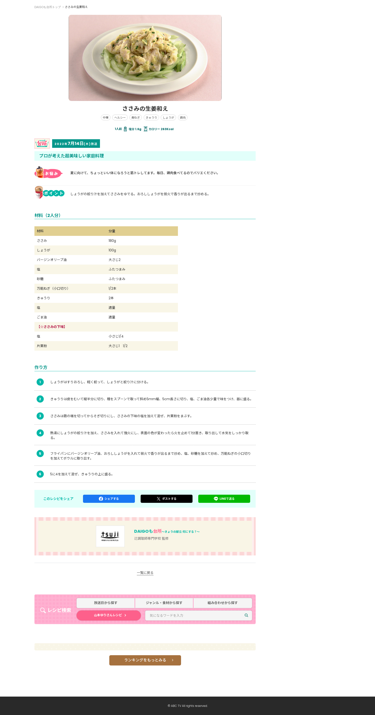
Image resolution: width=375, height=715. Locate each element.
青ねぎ (135, 118)
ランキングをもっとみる (145, 660)
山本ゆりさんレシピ (108, 615)
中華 (106, 118)
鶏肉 (183, 118)
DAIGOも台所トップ (47, 7)
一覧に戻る (145, 572)
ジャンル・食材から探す (164, 603)
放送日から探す (105, 603)
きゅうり (151, 118)
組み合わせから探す (223, 603)
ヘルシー (120, 118)
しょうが (168, 118)
